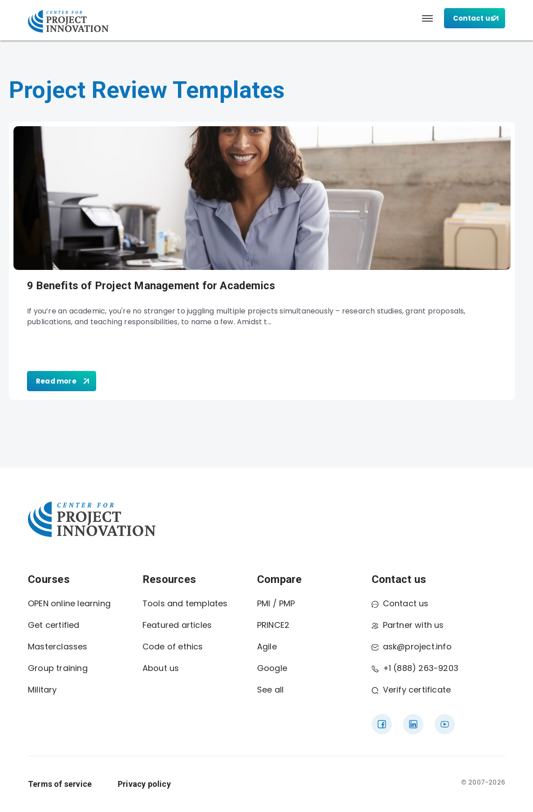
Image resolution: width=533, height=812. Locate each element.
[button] (427, 18)
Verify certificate (411, 689)
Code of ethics (172, 646)
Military (42, 689)
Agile (267, 646)
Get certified (54, 625)
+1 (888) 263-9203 (415, 668)
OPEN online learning (69, 603)
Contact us (400, 603)
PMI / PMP (276, 603)
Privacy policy (144, 784)
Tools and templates (185, 603)
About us (160, 668)
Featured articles (177, 625)
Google (272, 668)
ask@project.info (412, 646)
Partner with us (408, 625)
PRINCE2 (273, 625)
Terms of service (60, 784)
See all (270, 689)
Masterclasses (58, 646)
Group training (58, 668)
